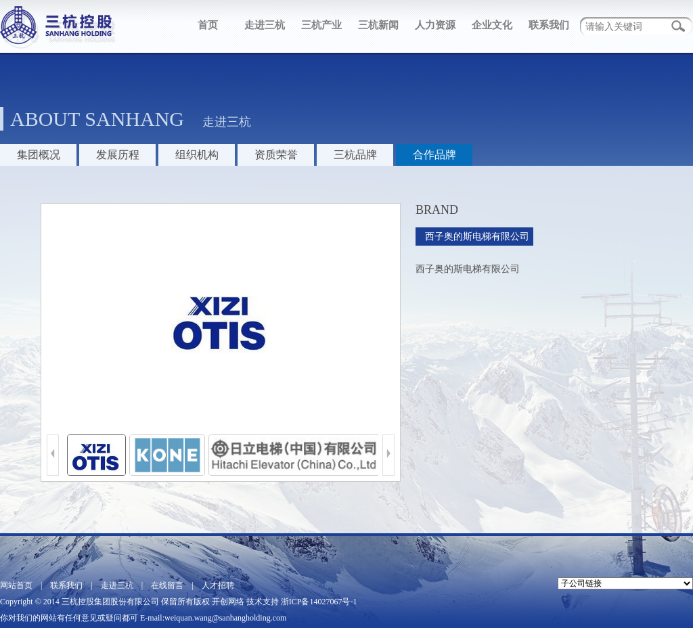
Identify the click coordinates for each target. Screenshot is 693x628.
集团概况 (38, 154)
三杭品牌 (355, 154)
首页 (208, 25)
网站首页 (16, 585)
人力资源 (435, 25)
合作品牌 (434, 154)
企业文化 (492, 25)
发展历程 (117, 154)
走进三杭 (264, 25)
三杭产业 (321, 25)
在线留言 (167, 585)
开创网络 (228, 601)
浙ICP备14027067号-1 (319, 601)
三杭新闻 (378, 25)
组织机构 (197, 154)
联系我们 (549, 25)
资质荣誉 (276, 154)
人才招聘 (218, 585)
